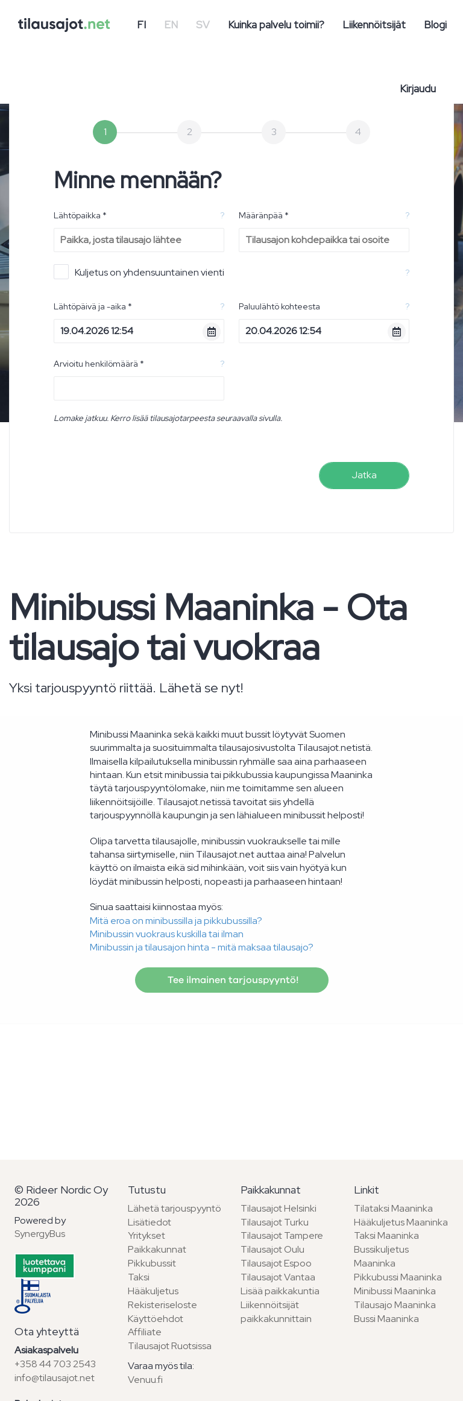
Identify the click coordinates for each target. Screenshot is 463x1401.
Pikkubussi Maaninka (398, 1277)
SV (203, 24)
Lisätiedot (149, 1222)
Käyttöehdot (155, 1318)
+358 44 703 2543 (55, 1364)
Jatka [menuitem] (364, 475)
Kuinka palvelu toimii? (276, 24)
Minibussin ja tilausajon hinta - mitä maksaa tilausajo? (201, 947)
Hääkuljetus (153, 1291)
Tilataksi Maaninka (393, 1208)
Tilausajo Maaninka (395, 1304)
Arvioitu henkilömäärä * (99, 363)
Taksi (139, 1277)
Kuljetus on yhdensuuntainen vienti (139, 271)
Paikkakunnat (157, 1249)
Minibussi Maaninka (395, 1291)
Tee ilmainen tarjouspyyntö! (231, 980)
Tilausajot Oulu (272, 1249)
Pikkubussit (152, 1263)
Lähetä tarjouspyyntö (174, 1208)
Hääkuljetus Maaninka (401, 1222)
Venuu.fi (145, 1379)
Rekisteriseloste (162, 1304)
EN (171, 24)
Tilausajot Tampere (282, 1235)
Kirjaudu (418, 88)
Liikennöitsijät (374, 24)
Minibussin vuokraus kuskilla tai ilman (167, 934)
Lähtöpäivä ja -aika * (93, 306)
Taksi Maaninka (386, 1235)
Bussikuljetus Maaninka (381, 1256)
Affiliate (145, 1332)
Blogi (435, 24)
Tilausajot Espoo (276, 1263)
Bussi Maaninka (386, 1318)
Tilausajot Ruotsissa (170, 1345)
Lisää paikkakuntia (280, 1291)
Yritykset (146, 1235)
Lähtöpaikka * (80, 215)
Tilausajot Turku (275, 1222)
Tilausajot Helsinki (279, 1208)
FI (141, 24)
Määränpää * (264, 215)
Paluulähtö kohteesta (279, 306)
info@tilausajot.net (54, 1377)
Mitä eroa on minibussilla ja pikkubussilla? (176, 920)
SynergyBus (39, 1233)
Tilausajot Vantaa (278, 1277)
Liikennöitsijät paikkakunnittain (276, 1311)
